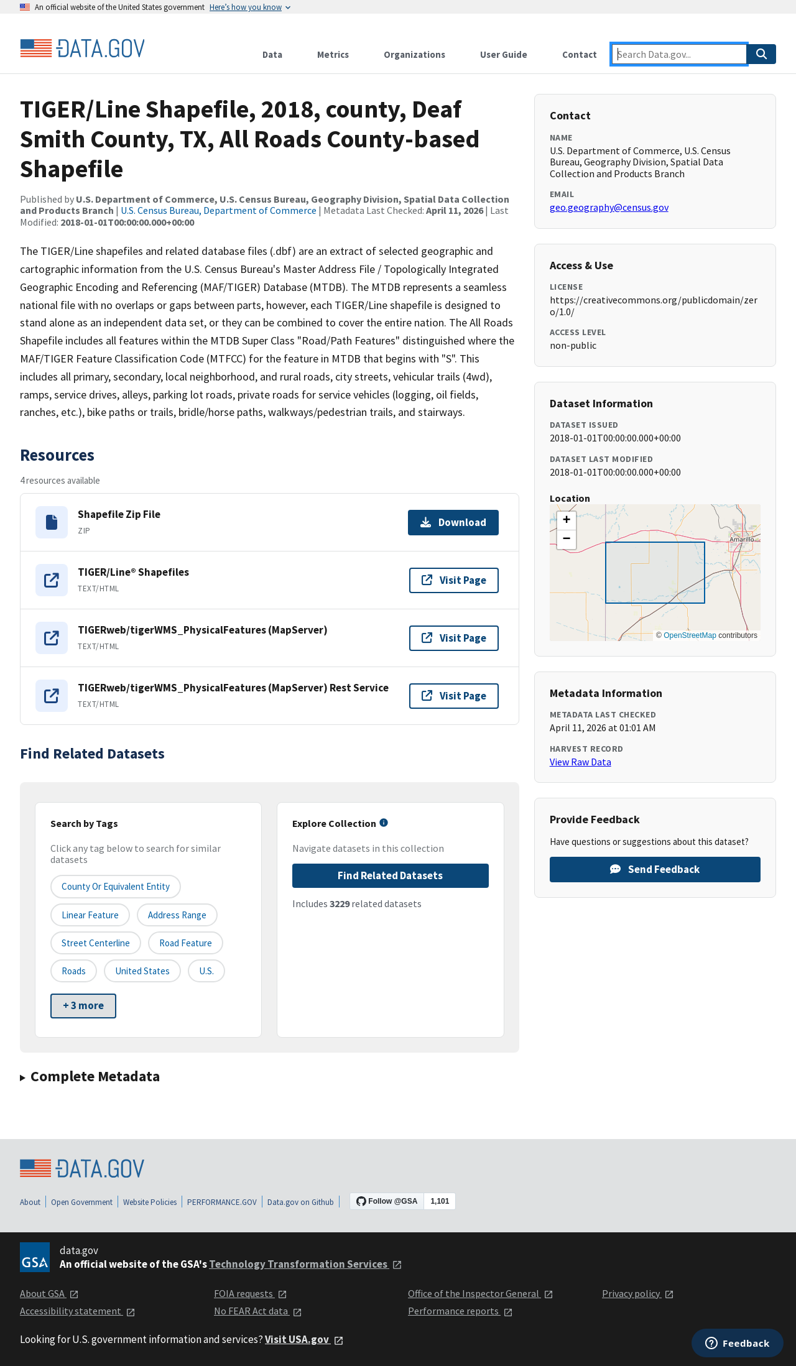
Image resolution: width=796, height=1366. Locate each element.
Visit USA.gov (304, 1339)
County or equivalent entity (116, 886)
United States (142, 971)
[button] (566, 521)
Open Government (82, 1202)
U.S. (206, 971)
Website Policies (150, 1202)
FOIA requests (250, 1293)
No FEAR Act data (258, 1310)
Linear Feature (90, 915)
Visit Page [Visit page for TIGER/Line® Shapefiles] (454, 580)
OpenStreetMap (690, 635)
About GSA (49, 1293)
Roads (74, 971)
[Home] (82, 48)
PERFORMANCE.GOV (222, 1202)
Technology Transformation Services (305, 1264)
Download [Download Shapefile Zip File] (453, 522)
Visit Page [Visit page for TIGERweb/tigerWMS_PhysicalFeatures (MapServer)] (454, 638)
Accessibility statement (78, 1310)
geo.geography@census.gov (609, 207)
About (30, 1202)
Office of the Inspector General (480, 1293)
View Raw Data (580, 761)
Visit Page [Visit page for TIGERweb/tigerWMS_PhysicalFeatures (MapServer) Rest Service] (454, 696)
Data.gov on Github (300, 1202)
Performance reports (460, 1310)
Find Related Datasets (390, 875)
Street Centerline (96, 943)
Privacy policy (638, 1293)
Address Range (177, 915)
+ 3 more (83, 1005)
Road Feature (185, 943)
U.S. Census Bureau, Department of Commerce (219, 210)
